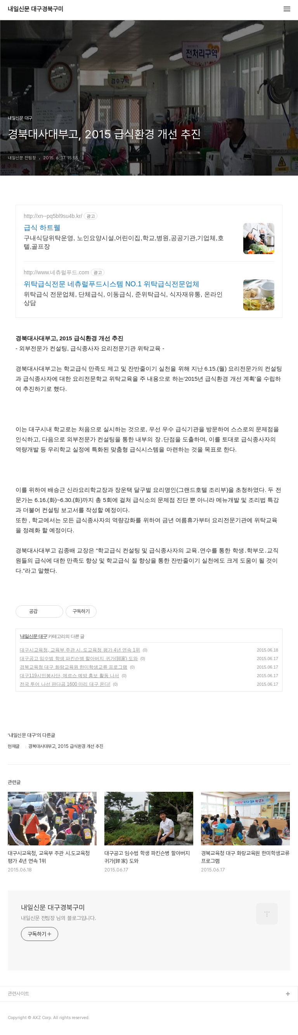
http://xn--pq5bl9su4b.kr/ (53, 216)
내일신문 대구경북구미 (36, 9)
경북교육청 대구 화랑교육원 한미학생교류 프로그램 (73, 667)
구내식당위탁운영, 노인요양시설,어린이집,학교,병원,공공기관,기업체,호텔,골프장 (124, 242)
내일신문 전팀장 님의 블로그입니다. (58, 918)
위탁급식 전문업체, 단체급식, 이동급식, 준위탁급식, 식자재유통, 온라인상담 (123, 298)
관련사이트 (18, 994)
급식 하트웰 (42, 228)
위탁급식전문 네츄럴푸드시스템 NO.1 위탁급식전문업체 (111, 284)
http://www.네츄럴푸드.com (56, 272)
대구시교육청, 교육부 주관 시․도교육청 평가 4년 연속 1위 (80, 650)
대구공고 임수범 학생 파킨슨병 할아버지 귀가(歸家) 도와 (79, 658)
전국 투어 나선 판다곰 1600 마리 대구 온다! (65, 684)
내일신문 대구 (33, 636)
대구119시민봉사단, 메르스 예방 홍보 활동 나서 (69, 675)
